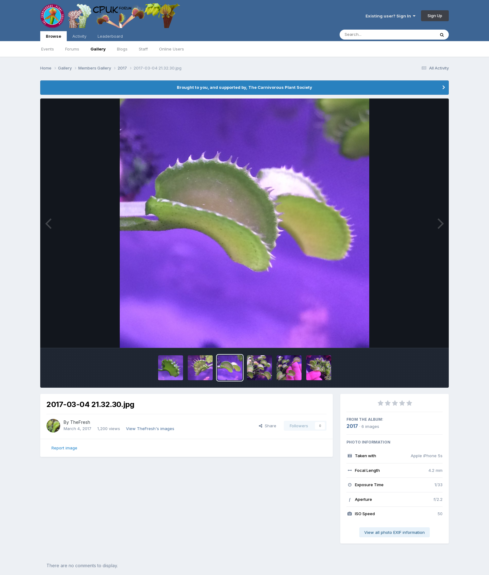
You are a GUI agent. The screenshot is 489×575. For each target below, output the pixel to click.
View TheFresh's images (150, 428)
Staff (143, 48)
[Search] (370, 35)
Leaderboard (110, 36)
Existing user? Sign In (390, 15)
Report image (64, 447)
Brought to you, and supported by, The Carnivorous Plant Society (244, 87)
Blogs (122, 48)
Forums (72, 48)
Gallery (98, 48)
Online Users (171, 48)
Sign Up (435, 15)
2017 (352, 426)
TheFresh (80, 422)
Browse (53, 37)
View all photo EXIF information (394, 532)
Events (47, 48)
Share (267, 425)
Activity (79, 36)
